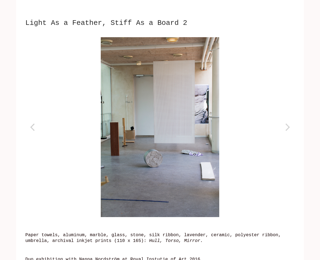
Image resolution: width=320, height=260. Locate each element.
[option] (160, 127)
